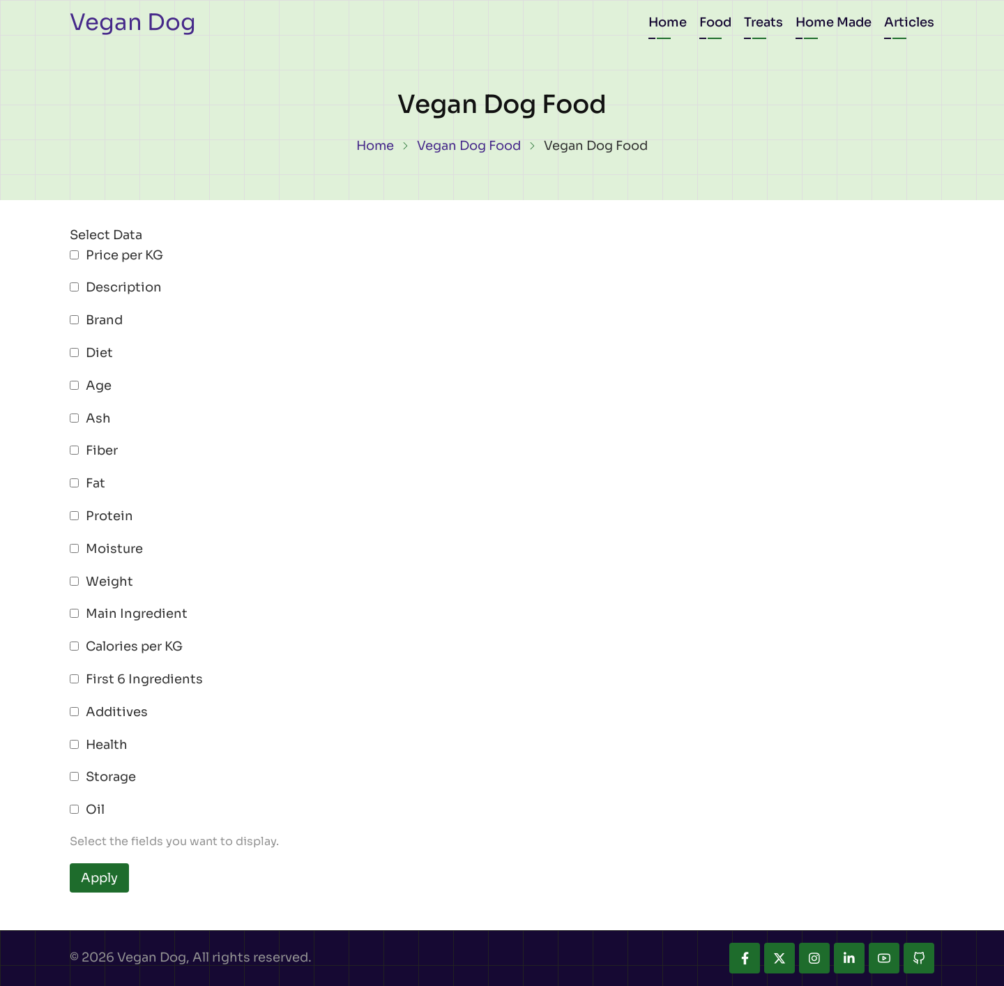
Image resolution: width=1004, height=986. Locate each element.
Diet (99, 353)
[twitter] (779, 958)
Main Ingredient (137, 613)
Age (99, 385)
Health (107, 744)
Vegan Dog (133, 22)
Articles (909, 22)
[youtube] (884, 958)
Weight (109, 581)
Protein (109, 516)
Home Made (834, 22)
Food (715, 22)
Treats (763, 22)
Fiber (102, 450)
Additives (117, 712)
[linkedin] (849, 958)
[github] (919, 958)
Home (667, 22)
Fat (95, 483)
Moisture (114, 548)
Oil (95, 809)
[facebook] (744, 958)
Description (124, 287)
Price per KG (124, 255)
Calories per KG (134, 646)
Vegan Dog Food (469, 145)
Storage (111, 776)
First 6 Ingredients (144, 679)
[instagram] (814, 958)
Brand (104, 320)
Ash (98, 418)
